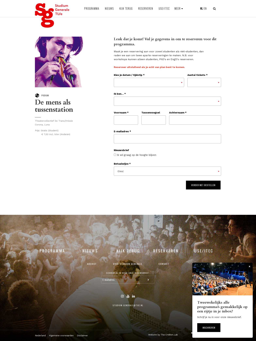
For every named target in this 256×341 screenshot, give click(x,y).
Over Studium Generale (127, 263)
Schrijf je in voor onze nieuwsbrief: (128, 273)
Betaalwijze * (122, 163)
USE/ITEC (164, 8)
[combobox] (149, 82)
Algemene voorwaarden (61, 335)
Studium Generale (52, 15)
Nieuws (109, 8)
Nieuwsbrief (121, 150)
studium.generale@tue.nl (128, 305)
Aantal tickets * (197, 75)
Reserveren (145, 8)
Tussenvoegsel (150, 112)
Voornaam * (121, 112)
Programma (91, 8)
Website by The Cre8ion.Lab (163, 334)
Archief (92, 263)
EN (205, 8)
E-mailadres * (122, 131)
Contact (164, 263)
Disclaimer (82, 335)
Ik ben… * (120, 93)
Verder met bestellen (203, 185)
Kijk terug (126, 8)
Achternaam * (177, 112)
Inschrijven (208, 327)
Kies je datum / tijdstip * (129, 75)
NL (201, 8)
